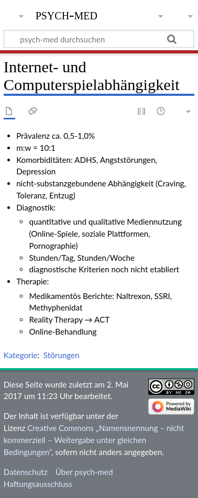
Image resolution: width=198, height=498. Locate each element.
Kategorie (20, 355)
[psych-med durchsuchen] (99, 38)
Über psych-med (84, 472)
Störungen (61, 355)
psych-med (66, 14)
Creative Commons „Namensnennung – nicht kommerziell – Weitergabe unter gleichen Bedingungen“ (94, 440)
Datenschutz (26, 472)
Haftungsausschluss (38, 484)
